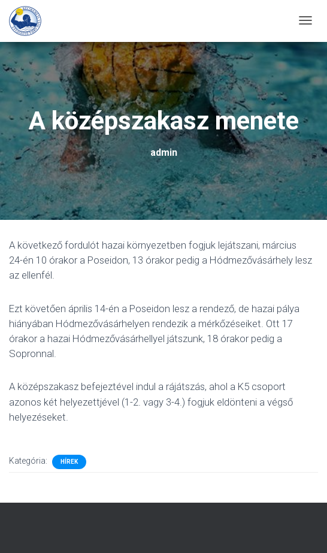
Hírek (69, 461)
